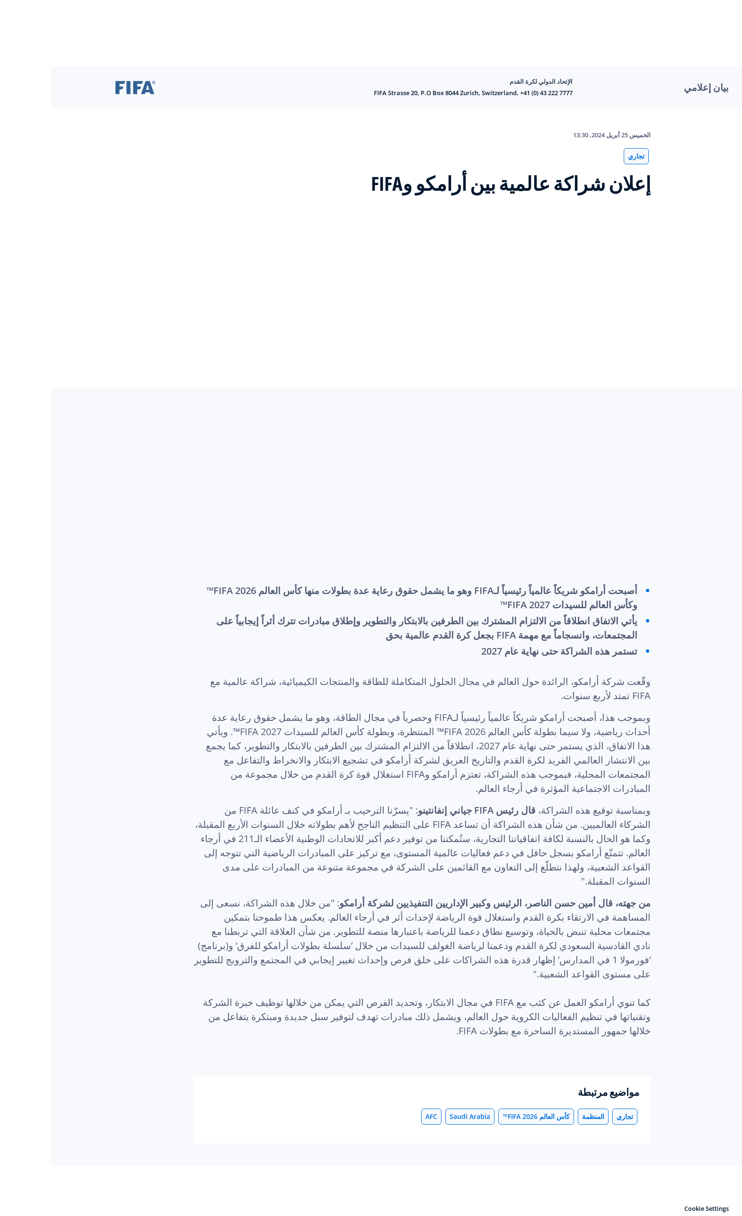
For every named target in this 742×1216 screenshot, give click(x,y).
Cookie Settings (655, 1208)
